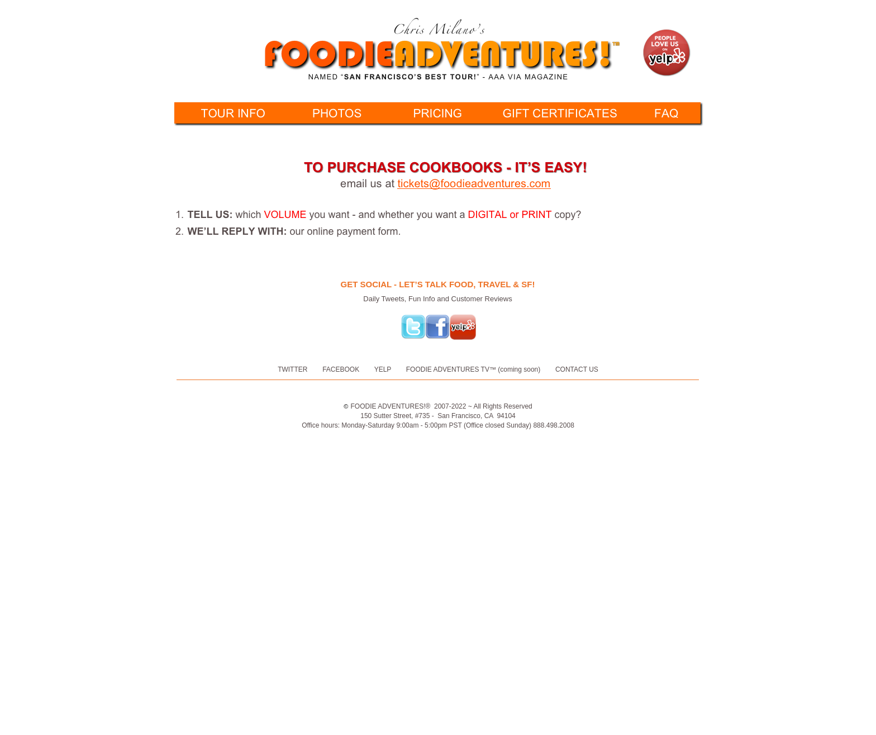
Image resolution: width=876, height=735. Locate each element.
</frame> (622, 458)
